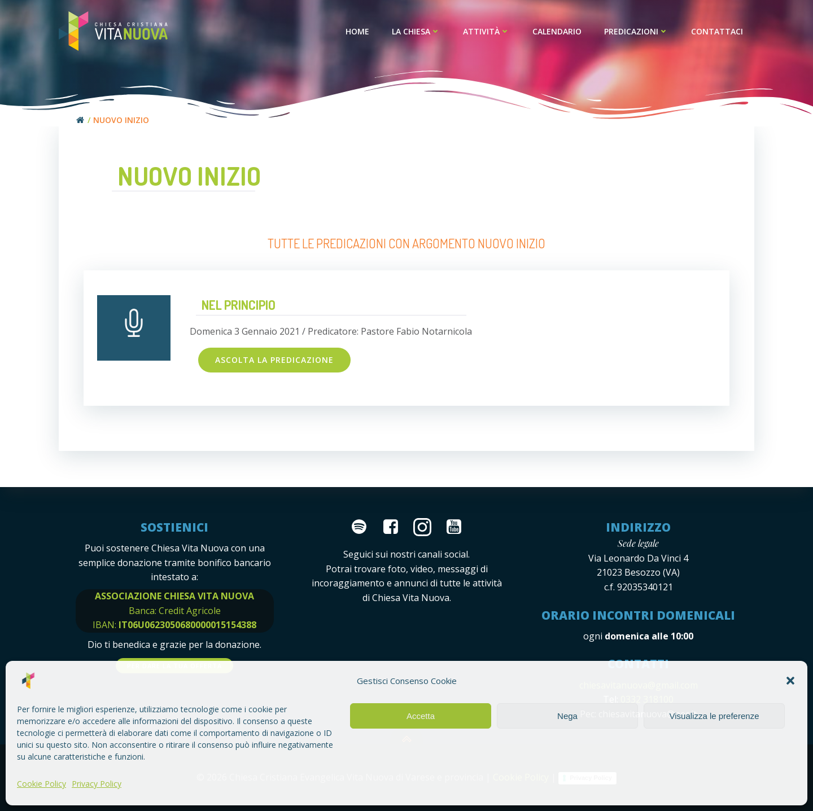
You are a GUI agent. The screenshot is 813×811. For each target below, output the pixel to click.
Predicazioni (636, 31)
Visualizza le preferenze (714, 716)
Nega (567, 716)
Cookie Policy (41, 783)
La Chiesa (416, 31)
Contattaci (717, 31)
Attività (486, 31)
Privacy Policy (96, 783)
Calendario (557, 31)
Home (357, 31)
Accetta (420, 716)
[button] (790, 680)
